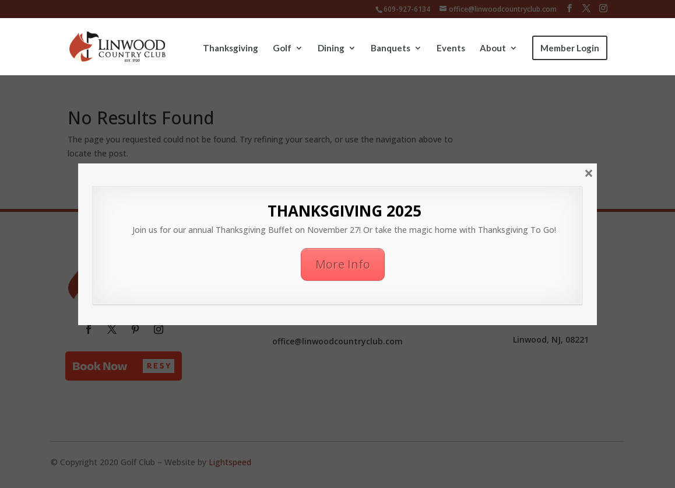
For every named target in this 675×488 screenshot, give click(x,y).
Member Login (569, 48)
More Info (342, 264)
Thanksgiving (230, 48)
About (493, 48)
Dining (331, 48)
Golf (282, 48)
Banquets (390, 48)
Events (451, 48)
